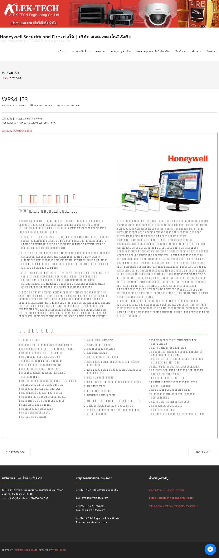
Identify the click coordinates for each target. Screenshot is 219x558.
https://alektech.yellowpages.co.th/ (171, 498)
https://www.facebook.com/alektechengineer (173, 506)
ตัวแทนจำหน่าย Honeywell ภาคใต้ (167, 490)
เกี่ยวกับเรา (180, 51)
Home (5, 78)
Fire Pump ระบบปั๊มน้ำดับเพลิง (152, 51)
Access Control (44, 105)
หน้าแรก (62, 51)
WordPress (58, 549)
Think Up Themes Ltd (25, 549)
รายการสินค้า (80, 51)
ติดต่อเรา (211, 51)
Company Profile (121, 51)
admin (22, 105)
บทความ (100, 51)
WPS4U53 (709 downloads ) (17, 130)
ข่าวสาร (196, 51)
